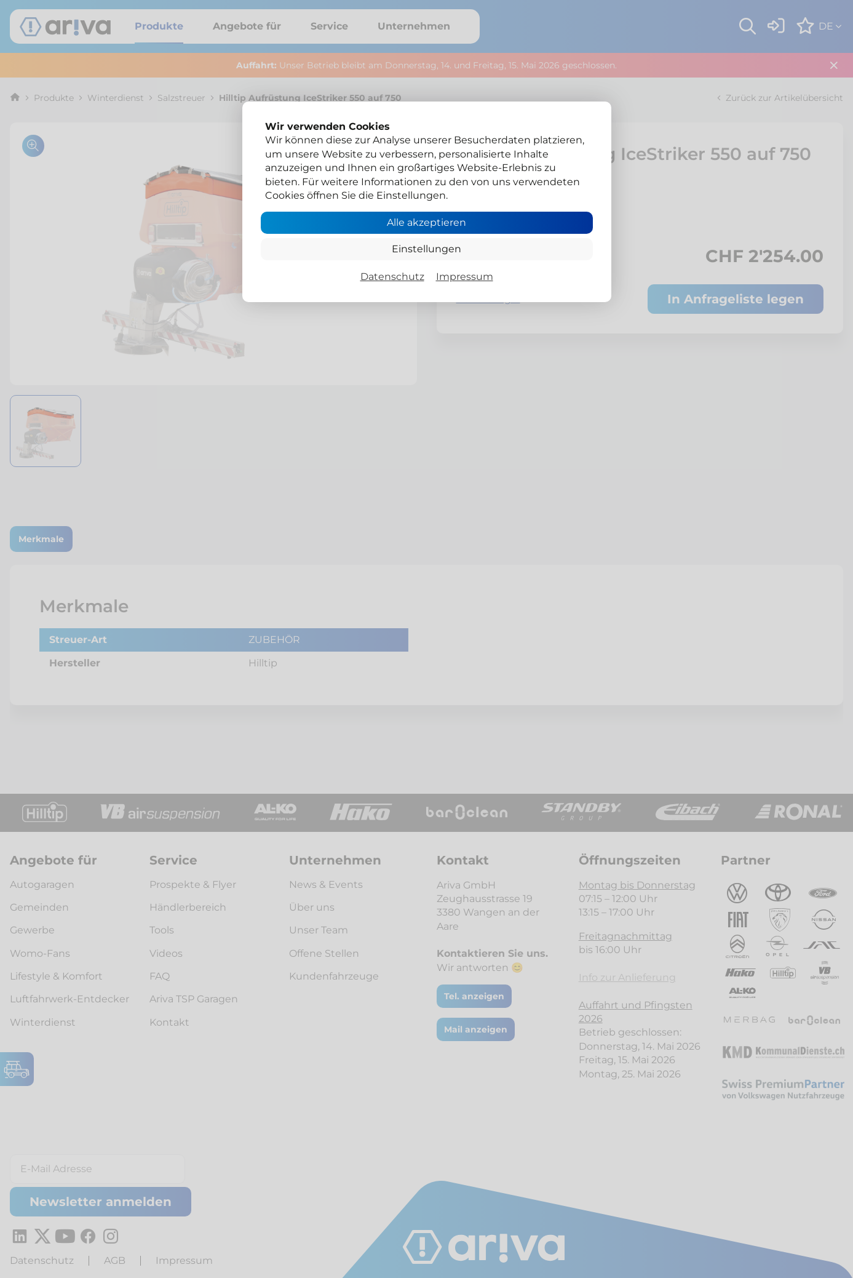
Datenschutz (392, 276)
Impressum (464, 276)
